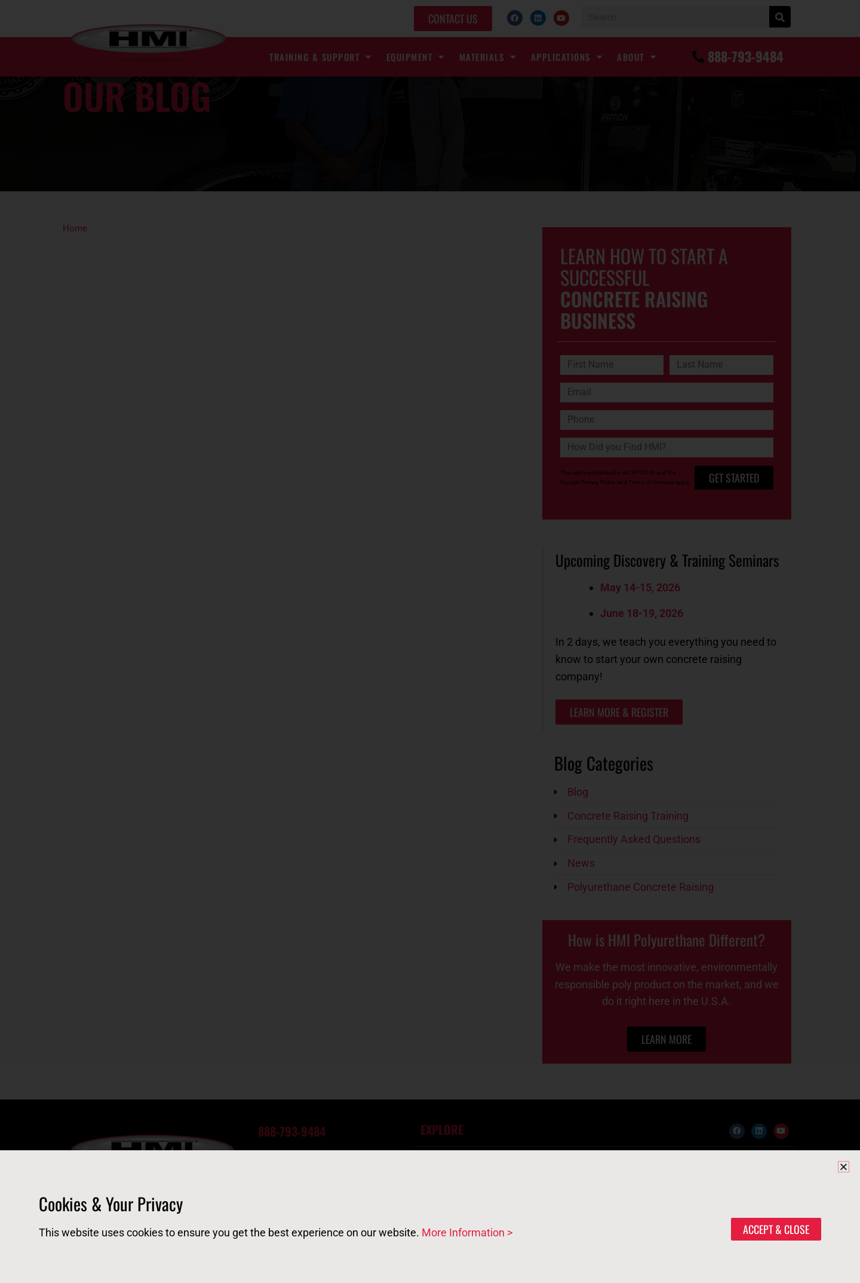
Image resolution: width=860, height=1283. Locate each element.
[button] (843, 1166)
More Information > (467, 1232)
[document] (430, 641)
